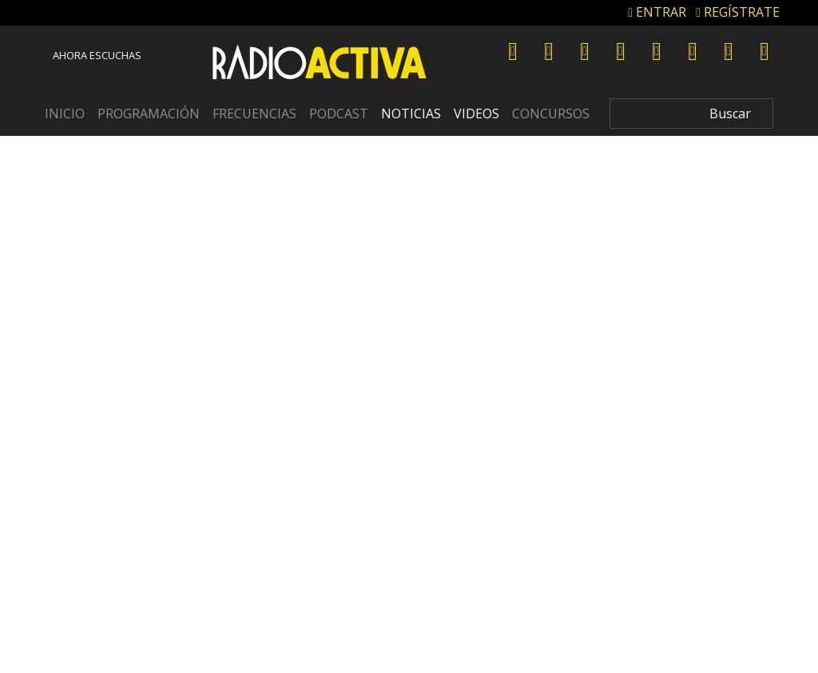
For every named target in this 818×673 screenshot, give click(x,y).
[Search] (691, 113)
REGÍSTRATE (738, 12)
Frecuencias (254, 113)
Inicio (65, 113)
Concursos (551, 113)
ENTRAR (657, 12)
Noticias (411, 113)
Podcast (338, 113)
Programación (148, 113)
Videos (476, 113)
